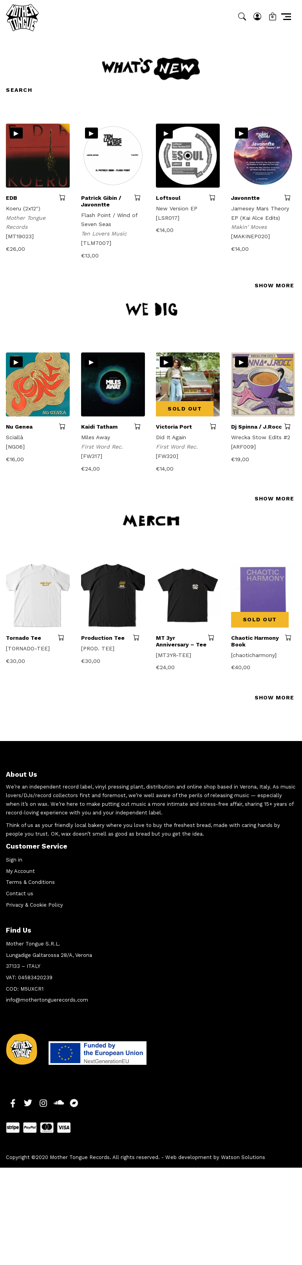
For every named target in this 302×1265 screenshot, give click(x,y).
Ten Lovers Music (105, 233)
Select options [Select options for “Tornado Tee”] (63, 637)
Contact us (19, 893)
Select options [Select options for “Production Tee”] (139, 637)
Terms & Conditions (30, 882)
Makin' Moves (250, 227)
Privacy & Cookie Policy (34, 905)
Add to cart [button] (64, 197)
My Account (20, 871)
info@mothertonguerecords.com (47, 1000)
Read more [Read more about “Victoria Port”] (214, 426)
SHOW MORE (274, 285)
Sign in (14, 860)
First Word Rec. (103, 447)
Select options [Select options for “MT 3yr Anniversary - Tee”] (213, 637)
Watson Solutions (243, 1157)
